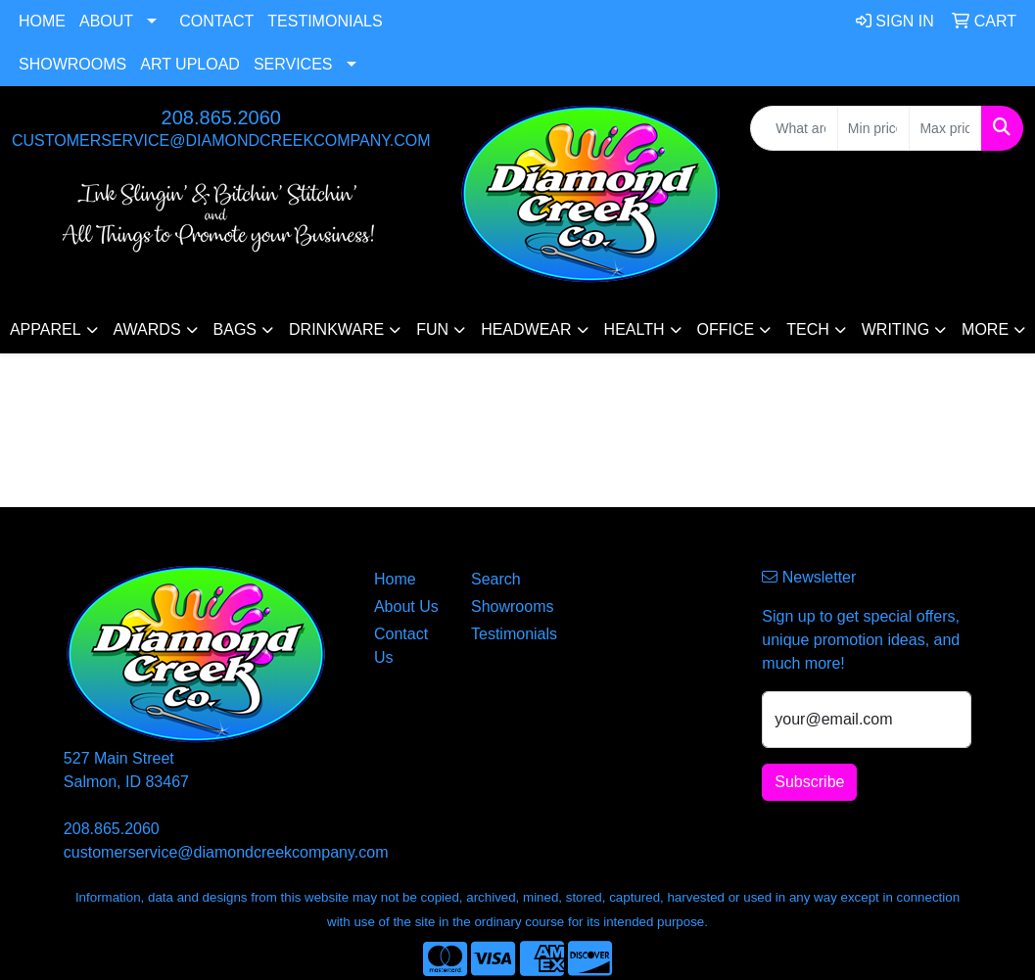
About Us (406, 606)
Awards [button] (147, 329)
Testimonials (324, 21)
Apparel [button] (45, 329)
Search (496, 579)
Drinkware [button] (336, 329)
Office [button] (726, 329)
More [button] (985, 329)
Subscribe (809, 781)
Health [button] (634, 329)
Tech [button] (807, 329)
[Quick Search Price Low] (874, 128)
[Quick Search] (794, 128)
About (106, 21)
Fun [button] (432, 329)
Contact (216, 21)
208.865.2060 (221, 117)
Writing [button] (895, 329)
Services (293, 64)
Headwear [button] (526, 329)
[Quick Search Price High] (945, 128)
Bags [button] (235, 329)
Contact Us (401, 646)
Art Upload (190, 64)
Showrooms (72, 64)
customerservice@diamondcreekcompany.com (221, 140)
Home (42, 21)
